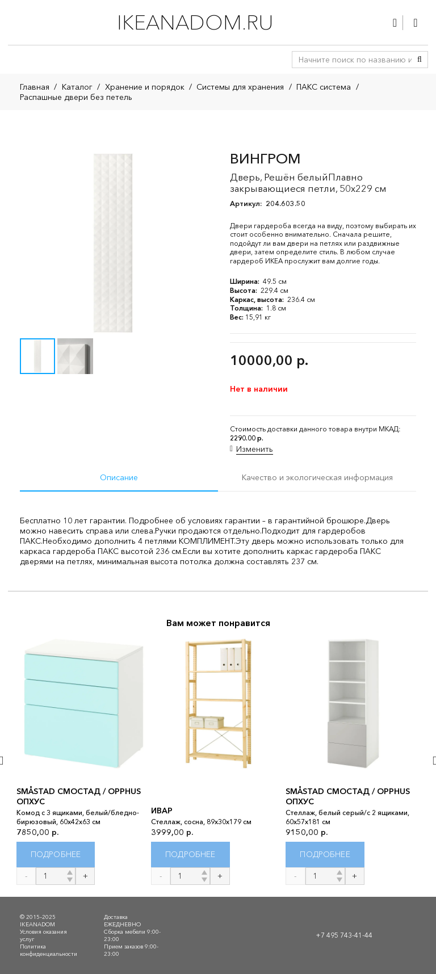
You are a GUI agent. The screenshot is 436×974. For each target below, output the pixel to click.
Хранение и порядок (145, 87)
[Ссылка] (395, 23)
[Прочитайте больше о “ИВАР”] (190, 854)
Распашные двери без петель (76, 97)
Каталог (77, 87)
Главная (34, 87)
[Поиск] (419, 60)
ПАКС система (323, 87)
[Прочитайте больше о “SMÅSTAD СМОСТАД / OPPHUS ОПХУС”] (55, 854)
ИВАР (162, 810)
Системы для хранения (240, 87)
